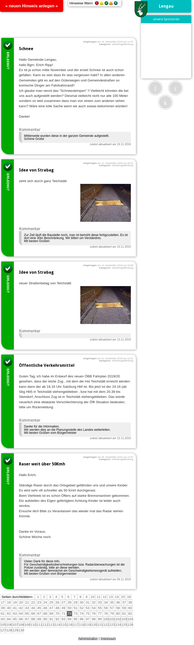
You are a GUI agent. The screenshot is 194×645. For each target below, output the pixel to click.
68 (45, 613)
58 (118, 608)
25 (51, 602)
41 (15, 608)
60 (130, 608)
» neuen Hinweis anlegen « (31, 6)
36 (118, 602)
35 (112, 602)
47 (51, 608)
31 (87, 602)
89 (39, 619)
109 (27, 625)
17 (3, 602)
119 (88, 625)
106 (9, 625)
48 (57, 608)
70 (57, 613)
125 (124, 625)
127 (3, 630)
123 (112, 625)
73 (75, 613)
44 (33, 608)
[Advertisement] (168, 50)
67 (39, 613)
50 (69, 608)
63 (15, 613)
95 (75, 619)
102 (118, 619)
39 (3, 608)
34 (106, 602)
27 (63, 602)
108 (21, 625)
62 (9, 613)
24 (45, 602)
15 (123, 597)
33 (100, 602)
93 (63, 619)
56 (106, 608)
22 (33, 602)
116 (70, 625)
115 (64, 625)
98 (93, 619)
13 (111, 597)
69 (51, 613)
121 (100, 625)
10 (92, 597)
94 (69, 619)
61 (3, 613)
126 (130, 625)
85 (15, 619)
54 (93, 608)
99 (100, 619)
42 (21, 608)
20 (21, 602)
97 (87, 619)
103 (124, 619)
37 (124, 602)
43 (27, 608)
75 (87, 613)
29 (75, 602)
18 (9, 602)
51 (75, 608)
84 (9, 619)
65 (27, 613)
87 (27, 619)
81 (124, 613)
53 (87, 608)
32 (93, 602)
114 (58, 625)
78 (106, 613)
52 (81, 608)
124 (118, 625)
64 (21, 613)
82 (130, 613)
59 (124, 608)
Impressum (108, 638)
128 (9, 630)
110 (33, 625)
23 (39, 602)
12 (105, 597)
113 (52, 625)
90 (45, 619)
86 (21, 619)
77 (100, 613)
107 (15, 625)
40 (9, 608)
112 (45, 625)
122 (106, 625)
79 (112, 613)
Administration (88, 638)
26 (57, 602)
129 (15, 630)
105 (3, 625)
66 (33, 613)
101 (112, 619)
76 (93, 613)
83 (3, 619)
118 (82, 625)
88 (33, 619)
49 (63, 608)
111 (39, 625)
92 (57, 619)
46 (45, 608)
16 (129, 597)
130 (21, 630)
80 (118, 613)
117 (76, 625)
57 (112, 608)
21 (27, 602)
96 (81, 619)
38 (130, 602)
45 (39, 608)
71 (63, 613)
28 (69, 602)
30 (81, 602)
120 (94, 625)
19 (15, 602)
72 (69, 613)
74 (81, 613)
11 (99, 597)
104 (130, 619)
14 (117, 597)
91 (51, 619)
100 (106, 619)
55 (100, 608)
